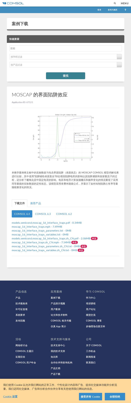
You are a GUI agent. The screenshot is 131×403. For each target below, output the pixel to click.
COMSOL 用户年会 (25, 362)
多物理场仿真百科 (95, 326)
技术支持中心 (58, 345)
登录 (99, 10)
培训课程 (91, 303)
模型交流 (91, 314)
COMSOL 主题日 (24, 351)
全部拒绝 (115, 398)
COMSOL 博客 (94, 320)
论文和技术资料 (59, 314)
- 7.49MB (37, 226)
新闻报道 (91, 356)
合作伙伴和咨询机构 (61, 362)
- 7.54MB (41, 242)
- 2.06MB (51, 238)
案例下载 (20, 23)
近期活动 (20, 356)
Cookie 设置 (10, 398)
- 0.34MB (47, 222)
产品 (17, 297)
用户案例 (55, 309)
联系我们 (91, 362)
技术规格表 (21, 303)
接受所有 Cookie (90, 398)
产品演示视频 (58, 303)
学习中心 (91, 297)
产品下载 (55, 374)
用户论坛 (91, 309)
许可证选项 (21, 309)
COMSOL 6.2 (64, 214)
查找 (65, 76)
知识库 (54, 356)
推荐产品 (35, 203)
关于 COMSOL (94, 345)
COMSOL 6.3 (43, 214)
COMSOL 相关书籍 (61, 320)
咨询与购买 (112, 10)
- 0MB (41, 230)
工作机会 (91, 351)
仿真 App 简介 (58, 326)
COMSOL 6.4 (22, 214)
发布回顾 (20, 320)
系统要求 (20, 314)
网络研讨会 (21, 345)
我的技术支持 (58, 351)
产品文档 (55, 368)
